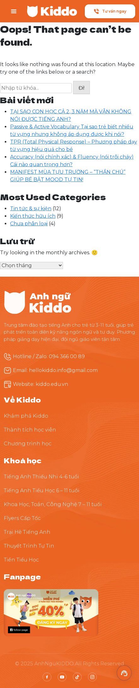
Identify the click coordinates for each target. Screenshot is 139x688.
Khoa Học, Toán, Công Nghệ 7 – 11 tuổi (53, 504)
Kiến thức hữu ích (32, 216)
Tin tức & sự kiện (30, 208)
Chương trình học (27, 444)
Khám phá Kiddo (26, 416)
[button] (124, 673)
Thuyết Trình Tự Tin (29, 546)
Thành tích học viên (30, 430)
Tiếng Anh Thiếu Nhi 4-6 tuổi (41, 477)
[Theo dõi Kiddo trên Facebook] (51, 613)
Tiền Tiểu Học (21, 560)
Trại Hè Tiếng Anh (27, 532)
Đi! (81, 88)
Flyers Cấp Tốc (22, 518)
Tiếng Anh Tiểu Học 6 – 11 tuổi (41, 490)
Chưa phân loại (29, 224)
